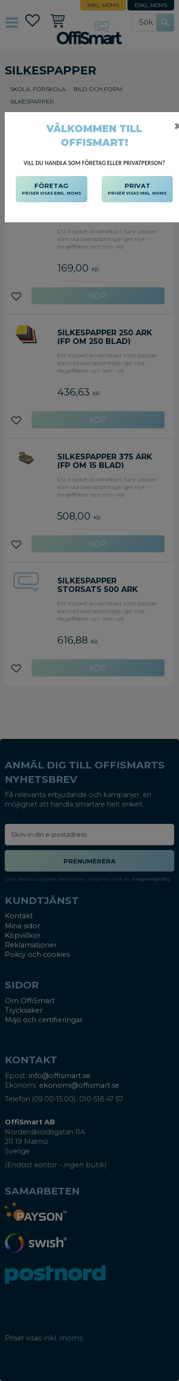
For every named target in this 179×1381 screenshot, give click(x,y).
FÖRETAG (51, 189)
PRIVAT (137, 189)
